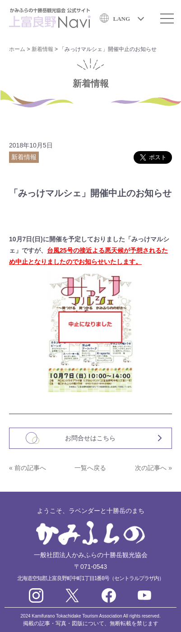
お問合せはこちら (90, 438)
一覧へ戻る (90, 467)
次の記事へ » (153, 467)
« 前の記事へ (27, 467)
